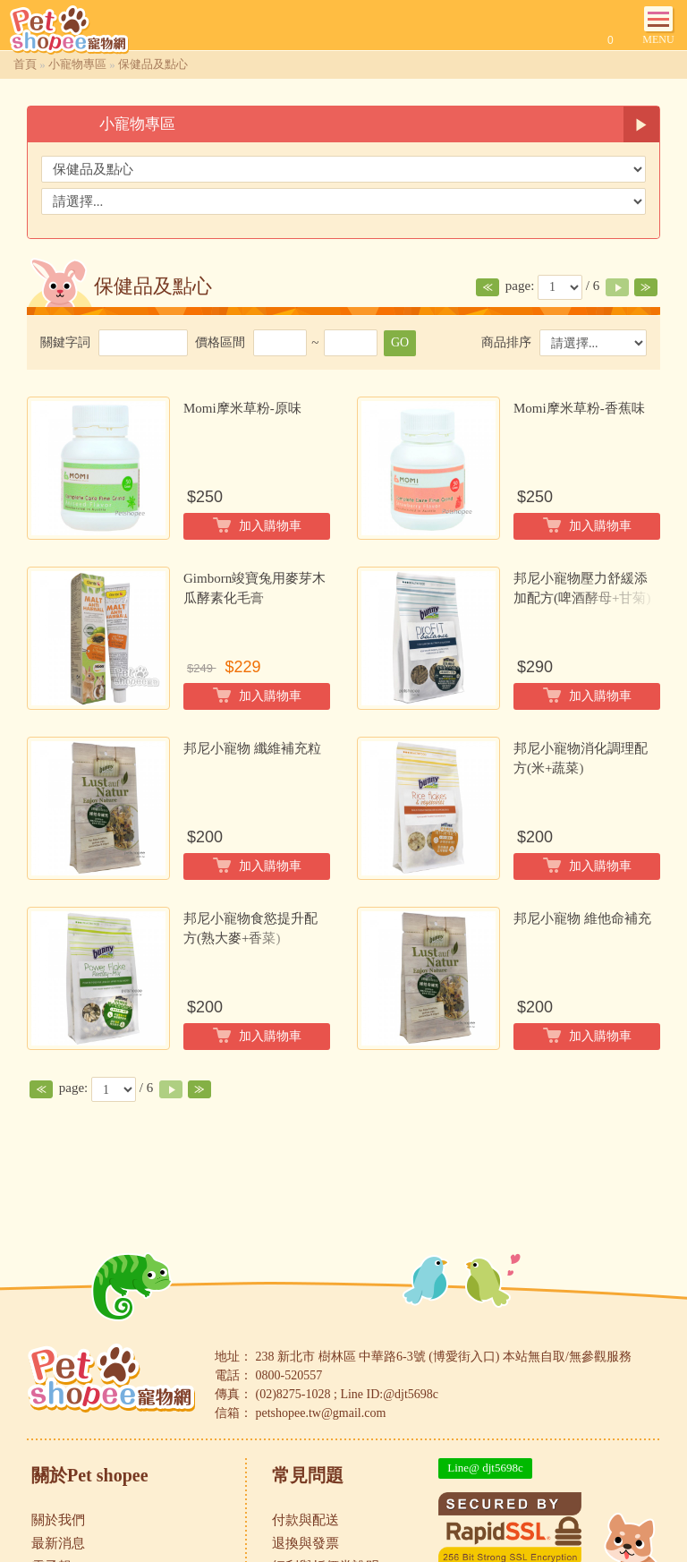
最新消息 (58, 1543)
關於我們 (58, 1520)
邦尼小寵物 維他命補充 (582, 918)
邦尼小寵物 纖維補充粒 (252, 748)
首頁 (25, 64)
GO (400, 342)
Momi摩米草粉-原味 (242, 408)
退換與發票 (305, 1543)
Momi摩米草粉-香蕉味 (579, 408)
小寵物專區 (77, 64)
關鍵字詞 (65, 342)
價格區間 (220, 342)
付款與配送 (305, 1520)
